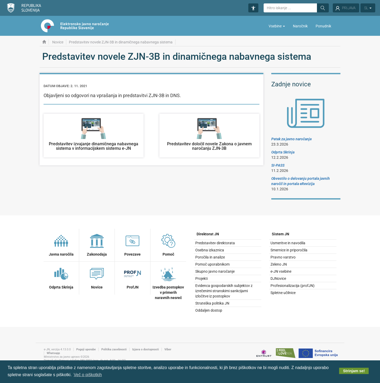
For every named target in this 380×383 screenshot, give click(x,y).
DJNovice (278, 278)
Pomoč (168, 244)
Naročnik (300, 26)
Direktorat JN (208, 234)
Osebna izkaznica (209, 250)
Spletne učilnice (283, 293)
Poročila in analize (210, 257)
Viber (167, 349)
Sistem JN (280, 234)
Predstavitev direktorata (215, 243)
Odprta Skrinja (61, 277)
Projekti (201, 278)
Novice (57, 42)
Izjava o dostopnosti (145, 349)
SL (368, 8)
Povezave (132, 244)
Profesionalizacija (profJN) (292, 285)
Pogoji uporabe (86, 349)
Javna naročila (61, 244)
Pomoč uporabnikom (212, 264)
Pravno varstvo (283, 257)
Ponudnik (323, 26)
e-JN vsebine (280, 271)
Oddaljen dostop (208, 310)
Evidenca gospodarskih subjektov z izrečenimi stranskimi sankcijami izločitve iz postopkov (224, 290)
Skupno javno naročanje (215, 271)
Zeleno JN (278, 264)
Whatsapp (53, 353)
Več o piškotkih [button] (88, 374)
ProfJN (132, 277)
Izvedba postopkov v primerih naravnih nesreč (168, 282)
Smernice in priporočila (288, 250)
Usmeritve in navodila (287, 243)
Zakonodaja (97, 244)
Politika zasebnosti (114, 349)
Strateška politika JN (212, 303)
